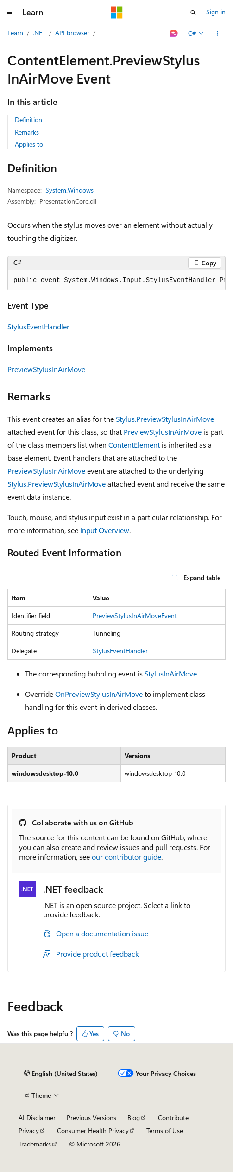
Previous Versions (91, 1117)
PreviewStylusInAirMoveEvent (135, 615)
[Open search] (193, 12)
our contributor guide (126, 857)
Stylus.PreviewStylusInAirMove (165, 419)
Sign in (216, 11)
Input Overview (104, 530)
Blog (133, 1117)
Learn (15, 32)
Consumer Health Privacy (93, 1130)
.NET (39, 32)
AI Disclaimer (37, 1117)
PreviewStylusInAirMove (46, 369)
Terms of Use (164, 1130)
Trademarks (35, 1144)
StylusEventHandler (38, 326)
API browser (72, 32)
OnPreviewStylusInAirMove (99, 694)
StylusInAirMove (171, 673)
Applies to (29, 144)
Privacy (29, 1130)
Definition (28, 119)
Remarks (27, 132)
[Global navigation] (9, 12)
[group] (116, 280)
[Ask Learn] (174, 33)
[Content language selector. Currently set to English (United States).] (61, 1073)
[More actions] (217, 33)
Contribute (173, 1117)
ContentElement (134, 445)
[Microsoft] (117, 12)
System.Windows (69, 190)
